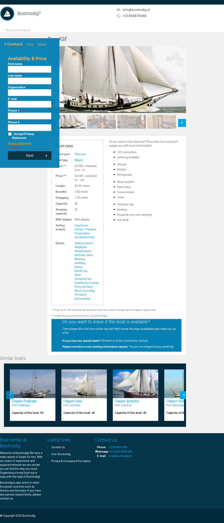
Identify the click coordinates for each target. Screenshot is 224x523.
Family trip (81, 270)
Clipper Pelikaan (24, 401)
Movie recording (85, 290)
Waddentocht (83, 251)
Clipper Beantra (127, 401)
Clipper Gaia (72, 401)
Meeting (80, 259)
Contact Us (58, 447)
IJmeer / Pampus (85, 229)
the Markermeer (85, 237)
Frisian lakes (82, 233)
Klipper (79, 160)
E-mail (13, 99)
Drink (78, 274)
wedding (80, 263)
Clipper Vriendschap (182, 401)
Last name (16, 75)
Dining (78, 267)
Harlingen (24, 405)
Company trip (83, 278)
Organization (17, 87)
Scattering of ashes (87, 282)
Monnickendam (182, 405)
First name (16, 63)
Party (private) (84, 286)
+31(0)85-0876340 (120, 451)
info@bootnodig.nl (136, 10)
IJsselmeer (81, 225)
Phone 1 (14, 110)
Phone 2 (13, 122)
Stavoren (80, 154)
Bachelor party (84, 255)
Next (29, 156)
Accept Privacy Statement (23, 136)
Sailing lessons (84, 243)
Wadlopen (81, 247)
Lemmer (75, 405)
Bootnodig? (29, 13)
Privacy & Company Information (71, 461)
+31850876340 (134, 16)
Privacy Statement (19, 143)
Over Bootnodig (61, 454)
